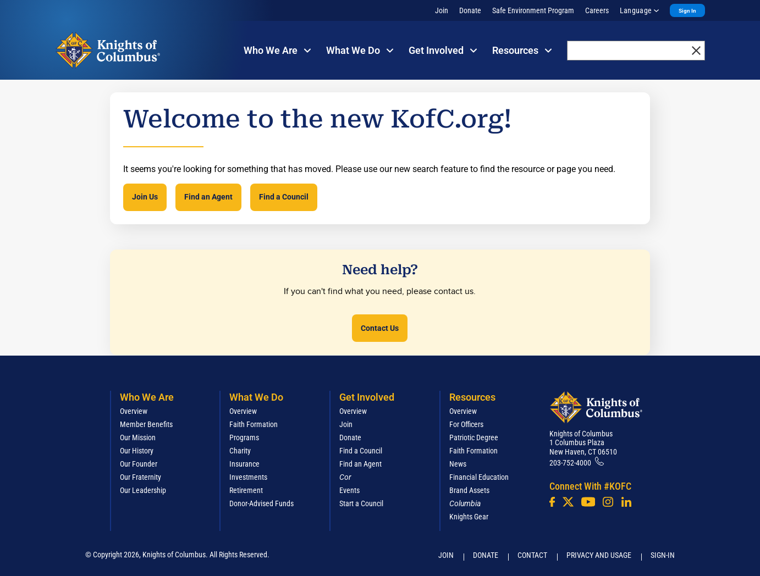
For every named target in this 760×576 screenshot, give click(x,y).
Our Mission (138, 437)
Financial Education (479, 477)
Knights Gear (468, 516)
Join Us (145, 196)
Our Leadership (143, 490)
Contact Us (380, 328)
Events (349, 490)
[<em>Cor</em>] (345, 477)
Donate (470, 10)
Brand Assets (469, 490)
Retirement (246, 490)
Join (441, 10)
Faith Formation (253, 424)
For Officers (466, 424)
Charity (240, 450)
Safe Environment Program (533, 10)
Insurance (244, 463)
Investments (248, 477)
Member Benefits (146, 424)
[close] (696, 50)
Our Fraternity (140, 477)
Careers (597, 10)
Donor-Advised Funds (261, 503)
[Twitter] (568, 502)
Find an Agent (208, 196)
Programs (244, 437)
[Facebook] (552, 502)
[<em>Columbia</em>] (469, 503)
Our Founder (138, 463)
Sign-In (663, 555)
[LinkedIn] (626, 502)
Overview (133, 411)
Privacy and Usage (598, 555)
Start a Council (361, 503)
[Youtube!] (588, 502)
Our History (136, 450)
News (457, 463)
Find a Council (284, 196)
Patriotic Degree (473, 437)
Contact (532, 555)
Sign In (687, 11)
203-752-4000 (570, 462)
